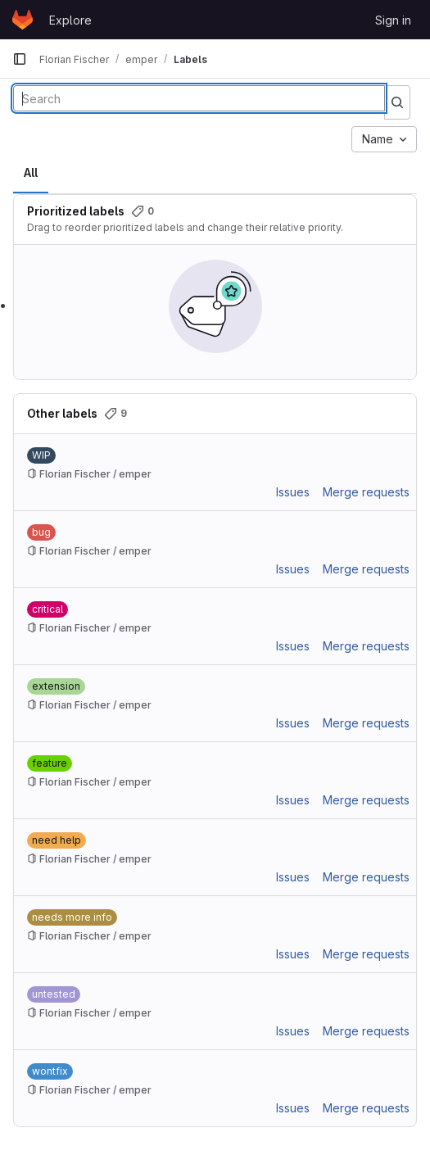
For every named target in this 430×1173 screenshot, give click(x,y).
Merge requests (366, 492)
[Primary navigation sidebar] (20, 59)
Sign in (393, 20)
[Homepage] (22, 20)
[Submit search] (397, 102)
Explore (70, 20)
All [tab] (31, 172)
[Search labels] (199, 98)
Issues (293, 492)
